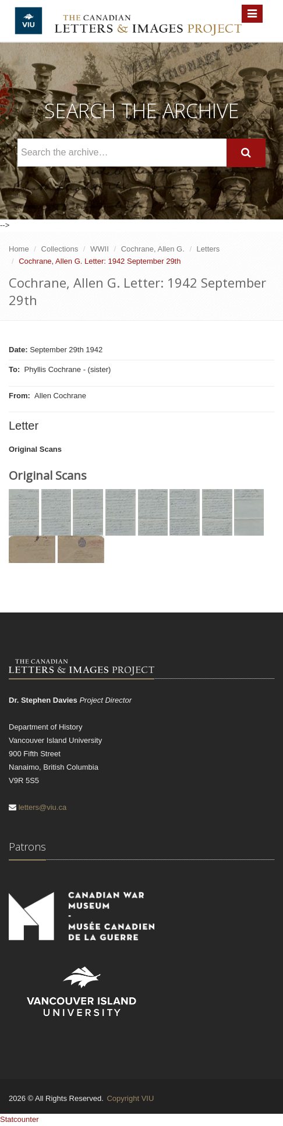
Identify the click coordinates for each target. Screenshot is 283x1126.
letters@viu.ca (43, 807)
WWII (99, 249)
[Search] (246, 153)
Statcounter (19, 1119)
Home (19, 249)
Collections (60, 249)
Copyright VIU (130, 1098)
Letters (208, 249)
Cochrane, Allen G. (153, 249)
